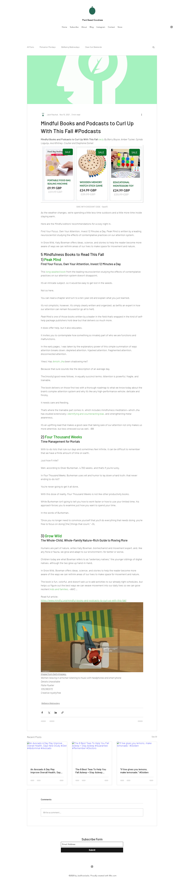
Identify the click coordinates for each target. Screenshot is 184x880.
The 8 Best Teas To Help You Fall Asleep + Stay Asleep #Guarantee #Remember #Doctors (90, 771)
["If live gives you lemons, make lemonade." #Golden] (137, 753)
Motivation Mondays (48, 47)
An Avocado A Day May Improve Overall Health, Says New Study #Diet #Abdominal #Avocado (46, 771)
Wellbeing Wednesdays (70, 47)
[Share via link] (62, 712)
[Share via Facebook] (42, 712)
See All (154, 736)
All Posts (30, 47)
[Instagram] (171, 27)
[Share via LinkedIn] (55, 712)
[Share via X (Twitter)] (49, 712)
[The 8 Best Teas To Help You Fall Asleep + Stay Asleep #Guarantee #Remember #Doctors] (92, 753)
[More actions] (141, 114)
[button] (153, 47)
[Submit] (92, 850)
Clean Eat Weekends (93, 47)
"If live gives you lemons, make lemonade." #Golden (134, 771)
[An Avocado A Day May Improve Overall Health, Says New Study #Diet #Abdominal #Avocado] (47, 753)
